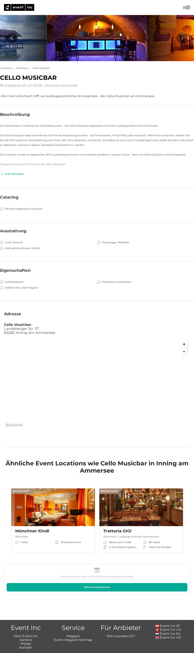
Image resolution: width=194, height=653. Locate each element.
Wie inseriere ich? (121, 614)
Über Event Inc (26, 614)
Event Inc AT (167, 604)
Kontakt (25, 626)
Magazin (73, 614)
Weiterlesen (12, 174)
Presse (25, 622)
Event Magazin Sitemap (73, 618)
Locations (6, 68)
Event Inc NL (168, 612)
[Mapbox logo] (14, 425)
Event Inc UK (168, 616)
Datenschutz (112, 647)
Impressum (80, 647)
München (22, 68)
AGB (96, 647)
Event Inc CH (168, 608)
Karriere (26, 618)
